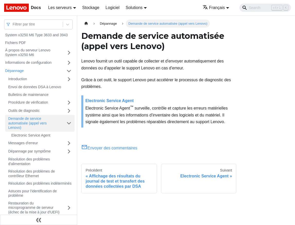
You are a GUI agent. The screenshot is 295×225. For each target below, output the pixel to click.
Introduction (17, 79)
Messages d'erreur (23, 143)
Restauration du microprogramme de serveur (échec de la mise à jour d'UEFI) (34, 207)
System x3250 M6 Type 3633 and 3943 (36, 35)
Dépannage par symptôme (29, 151)
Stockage (91, 7)
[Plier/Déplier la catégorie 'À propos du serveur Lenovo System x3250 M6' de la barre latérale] (69, 53)
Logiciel (112, 7)
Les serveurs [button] (60, 7)
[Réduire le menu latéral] (38, 220)
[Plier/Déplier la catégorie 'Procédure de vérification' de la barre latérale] (69, 102)
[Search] (265, 8)
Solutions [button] (134, 7)
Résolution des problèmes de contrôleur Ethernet (31, 173)
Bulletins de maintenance (28, 95)
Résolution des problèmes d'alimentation (29, 161)
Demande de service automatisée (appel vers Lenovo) (27, 123)
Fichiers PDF (15, 43)
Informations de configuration (28, 62)
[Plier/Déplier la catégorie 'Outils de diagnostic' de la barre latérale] (69, 111)
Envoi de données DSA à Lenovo (34, 87)
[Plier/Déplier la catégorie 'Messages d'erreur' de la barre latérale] (69, 143)
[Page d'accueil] (86, 24)
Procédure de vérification (28, 102)
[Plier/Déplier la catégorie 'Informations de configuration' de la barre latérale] (69, 63)
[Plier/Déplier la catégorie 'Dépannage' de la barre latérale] (69, 71)
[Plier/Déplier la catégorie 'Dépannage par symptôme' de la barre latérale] (69, 151)
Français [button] (214, 7)
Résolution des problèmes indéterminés (39, 183)
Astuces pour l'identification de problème (32, 193)
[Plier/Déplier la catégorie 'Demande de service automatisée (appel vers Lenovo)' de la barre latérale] (69, 123)
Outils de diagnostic (24, 111)
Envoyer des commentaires (109, 148)
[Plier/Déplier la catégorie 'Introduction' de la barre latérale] (69, 79)
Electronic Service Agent (30, 135)
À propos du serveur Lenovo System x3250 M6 (27, 52)
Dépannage (14, 71)
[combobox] (13, 24)
